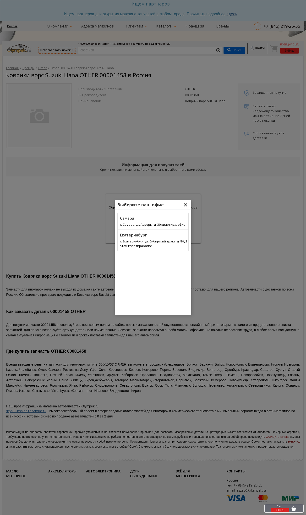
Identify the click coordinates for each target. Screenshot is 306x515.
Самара (127, 218)
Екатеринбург (133, 235)
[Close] (185, 205)
